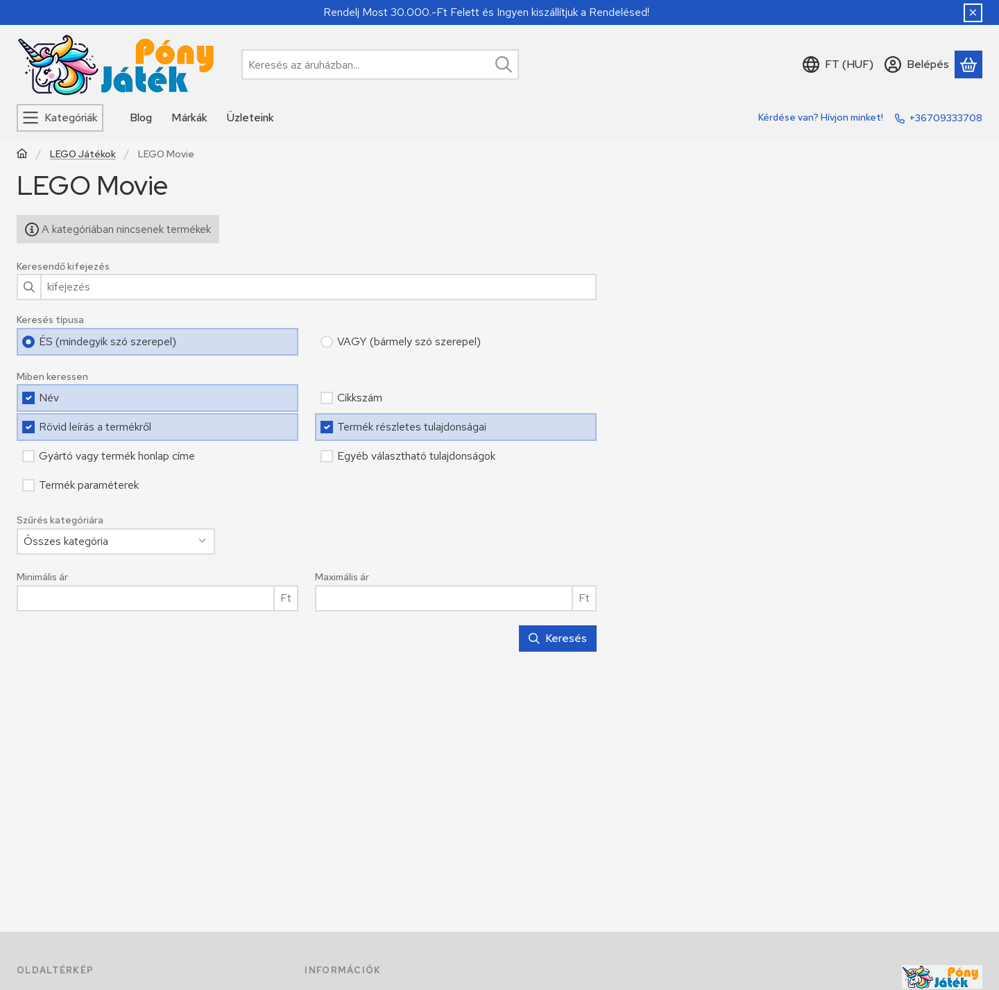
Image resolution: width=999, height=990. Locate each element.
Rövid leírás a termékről (95, 426)
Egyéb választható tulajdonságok (416, 456)
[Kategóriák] (60, 118)
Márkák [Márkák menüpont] (189, 117)
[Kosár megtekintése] (968, 64)
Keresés (558, 638)
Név (49, 397)
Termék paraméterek (89, 485)
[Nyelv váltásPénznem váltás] (838, 64)
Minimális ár (42, 577)
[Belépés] (917, 64)
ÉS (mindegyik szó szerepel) (107, 341)
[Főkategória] (22, 155)
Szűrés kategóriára (60, 520)
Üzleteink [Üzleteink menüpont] (250, 117)
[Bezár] (973, 12)
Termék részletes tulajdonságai (411, 426)
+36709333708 (946, 118)
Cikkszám (359, 397)
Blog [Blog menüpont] (141, 117)
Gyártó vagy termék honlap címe (117, 456)
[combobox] (380, 64)
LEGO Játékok (83, 154)
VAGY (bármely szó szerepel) (409, 341)
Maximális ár (342, 577)
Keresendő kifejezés (63, 266)
